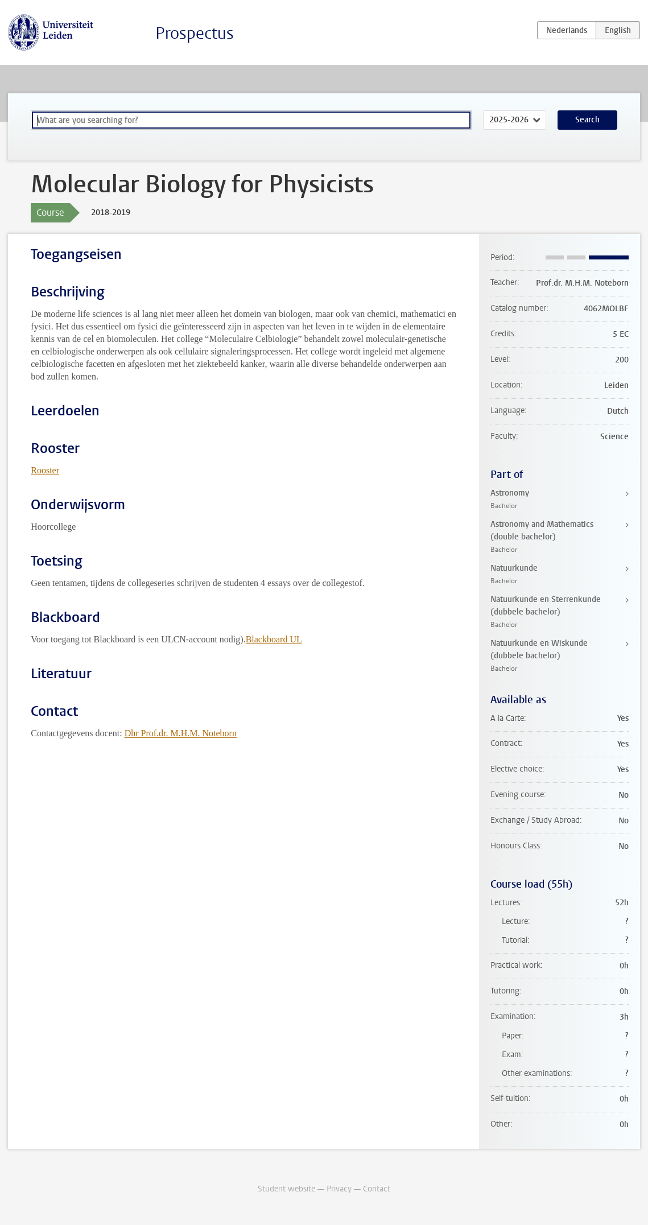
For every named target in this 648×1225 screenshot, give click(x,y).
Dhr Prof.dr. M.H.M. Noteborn (181, 733)
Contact (376, 1188)
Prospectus (194, 33)
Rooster (45, 470)
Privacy (339, 1188)
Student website (286, 1188)
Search (587, 119)
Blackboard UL (274, 639)
